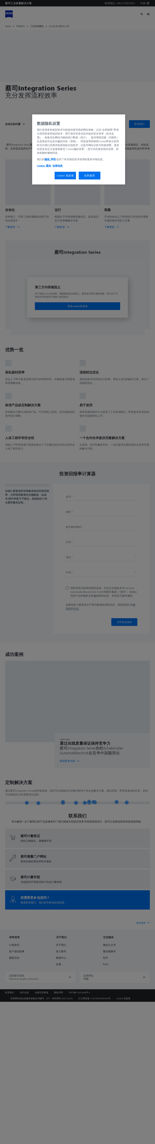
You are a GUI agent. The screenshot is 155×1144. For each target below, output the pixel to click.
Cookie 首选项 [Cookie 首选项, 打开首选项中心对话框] (65, 175)
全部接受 (89, 175)
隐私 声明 (50, 159)
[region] (78, 149)
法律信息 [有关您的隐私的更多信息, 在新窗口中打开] (57, 165)
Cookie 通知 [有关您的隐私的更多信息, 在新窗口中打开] (44, 165)
